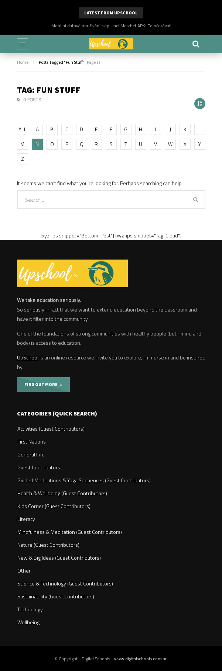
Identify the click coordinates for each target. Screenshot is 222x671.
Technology (30, 609)
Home (22, 62)
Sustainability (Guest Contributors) (55, 596)
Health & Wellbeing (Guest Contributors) (62, 493)
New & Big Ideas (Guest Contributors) (59, 558)
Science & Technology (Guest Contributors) (65, 583)
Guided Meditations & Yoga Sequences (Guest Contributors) (84, 480)
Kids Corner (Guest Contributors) (53, 506)
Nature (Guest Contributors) (48, 545)
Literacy (26, 519)
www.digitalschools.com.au (141, 658)
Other (24, 570)
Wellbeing (28, 622)
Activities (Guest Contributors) (51, 428)
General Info (31, 454)
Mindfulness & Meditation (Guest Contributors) (69, 532)
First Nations (31, 441)
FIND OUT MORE (43, 384)
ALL (22, 129)
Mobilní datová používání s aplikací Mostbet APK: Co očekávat (111, 25)
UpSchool (27, 357)
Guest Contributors (38, 467)
